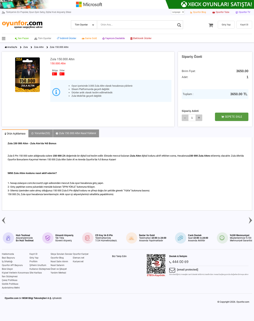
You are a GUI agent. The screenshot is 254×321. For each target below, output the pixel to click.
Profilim (34, 261)
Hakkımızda (8, 254)
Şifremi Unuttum (38, 265)
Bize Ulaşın (7, 269)
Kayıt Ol (33, 254)
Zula (25, 47)
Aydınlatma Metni (11, 287)
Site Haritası (36, 272)
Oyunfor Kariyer (81, 254)
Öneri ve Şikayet (59, 269)
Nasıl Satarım (57, 265)
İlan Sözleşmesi (10, 276)
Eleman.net (78, 257)
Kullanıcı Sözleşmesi (40, 269)
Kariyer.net (78, 261)
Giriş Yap (34, 257)
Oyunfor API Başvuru (12, 265)
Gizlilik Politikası (10, 284)
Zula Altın (39, 47)
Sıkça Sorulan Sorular (61, 254)
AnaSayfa (12, 47)
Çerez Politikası (9, 280)
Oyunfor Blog (57, 257)
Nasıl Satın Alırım (59, 261)
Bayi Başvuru (8, 257)
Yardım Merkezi (58, 272)
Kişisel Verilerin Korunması (15, 272)
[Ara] (179, 24)
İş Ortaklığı (7, 261)
